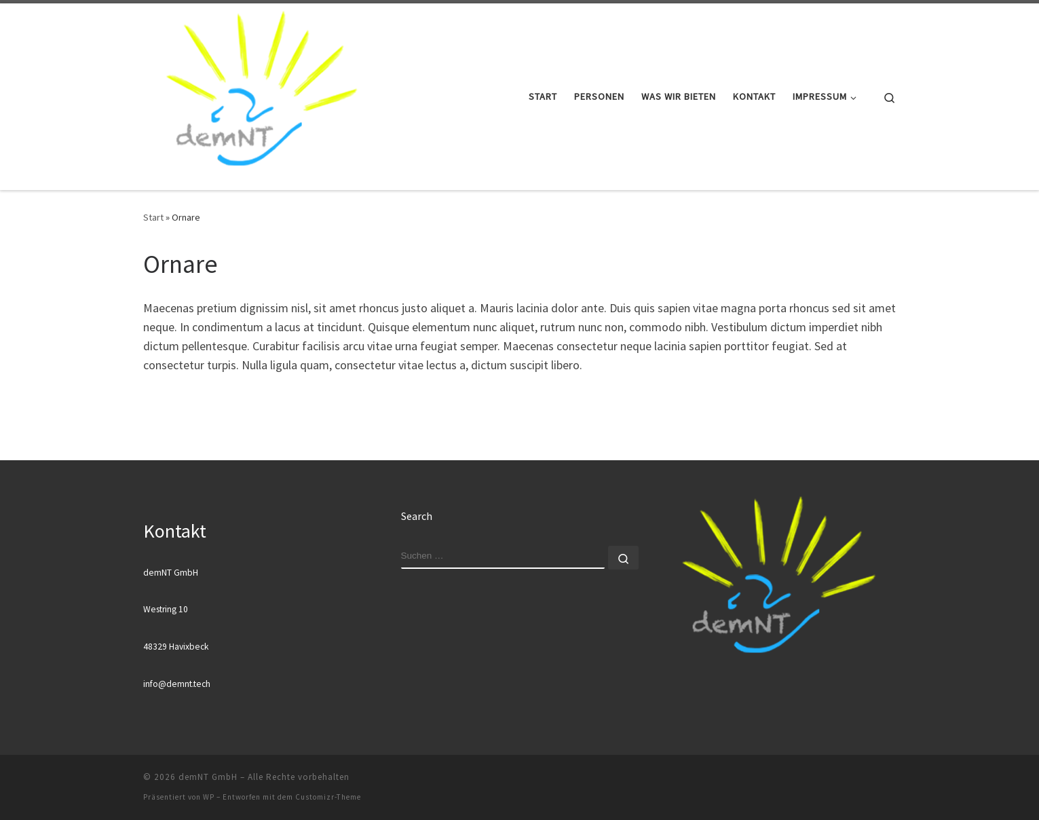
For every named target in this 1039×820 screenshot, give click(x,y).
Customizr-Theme (328, 797)
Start (153, 217)
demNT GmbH (208, 777)
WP (208, 797)
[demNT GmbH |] (260, 94)
